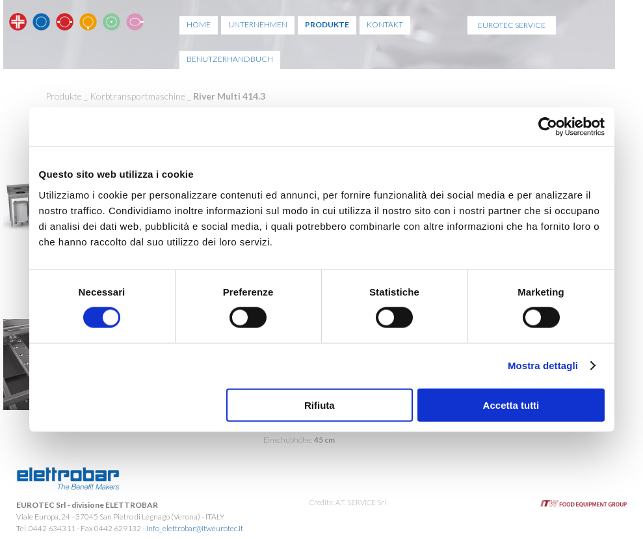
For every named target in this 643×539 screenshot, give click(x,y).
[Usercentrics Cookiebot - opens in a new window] (548, 127)
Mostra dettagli (543, 365)
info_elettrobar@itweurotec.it (194, 528)
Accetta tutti (511, 404)
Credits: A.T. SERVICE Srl (347, 502)
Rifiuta (319, 404)
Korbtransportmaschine (137, 96)
